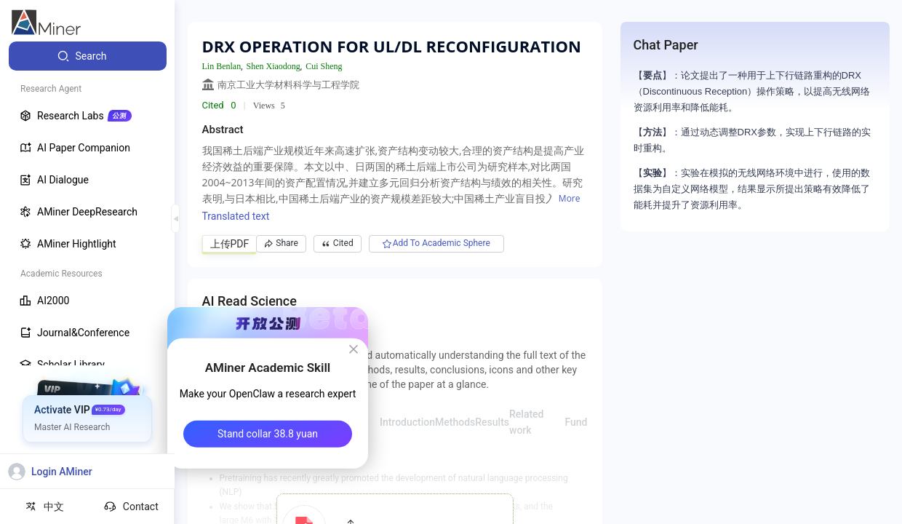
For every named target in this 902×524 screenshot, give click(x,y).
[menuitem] (88, 56)
